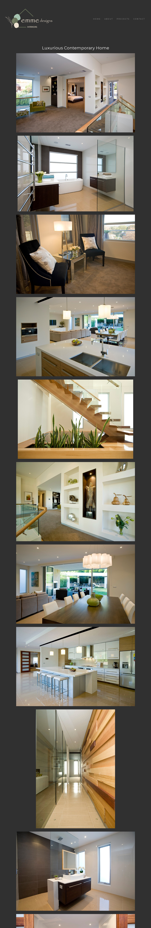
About (108, 19)
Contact (139, 19)
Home (97, 19)
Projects (123, 19)
